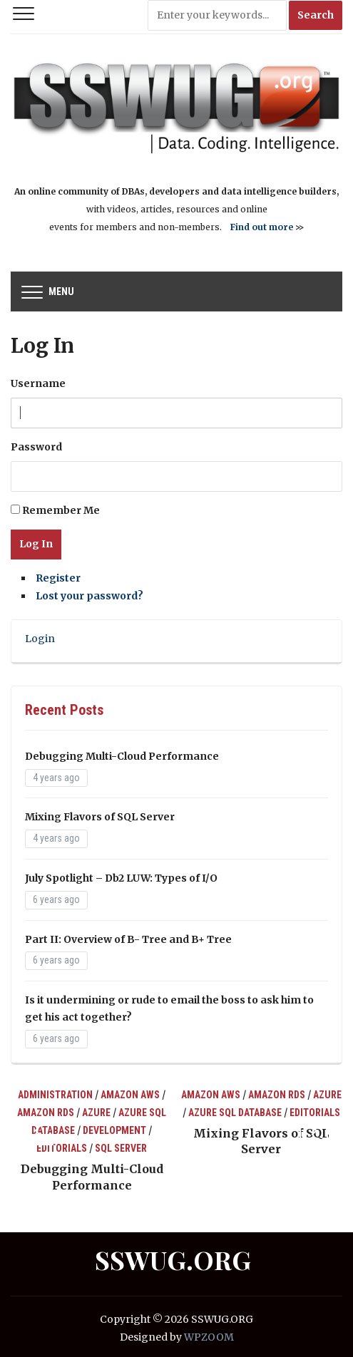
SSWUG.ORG (173, 1259)
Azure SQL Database (235, 1112)
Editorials (61, 1148)
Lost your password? (89, 595)
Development (114, 1130)
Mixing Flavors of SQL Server (100, 816)
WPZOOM (209, 1337)
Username (38, 383)
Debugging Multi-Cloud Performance (122, 756)
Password (36, 446)
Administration (55, 1094)
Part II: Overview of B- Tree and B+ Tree (128, 939)
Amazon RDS (45, 1112)
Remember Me (61, 510)
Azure (96, 1112)
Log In (36, 543)
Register (58, 578)
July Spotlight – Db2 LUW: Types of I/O (121, 878)
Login (40, 638)
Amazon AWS (130, 1094)
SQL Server (121, 1148)
